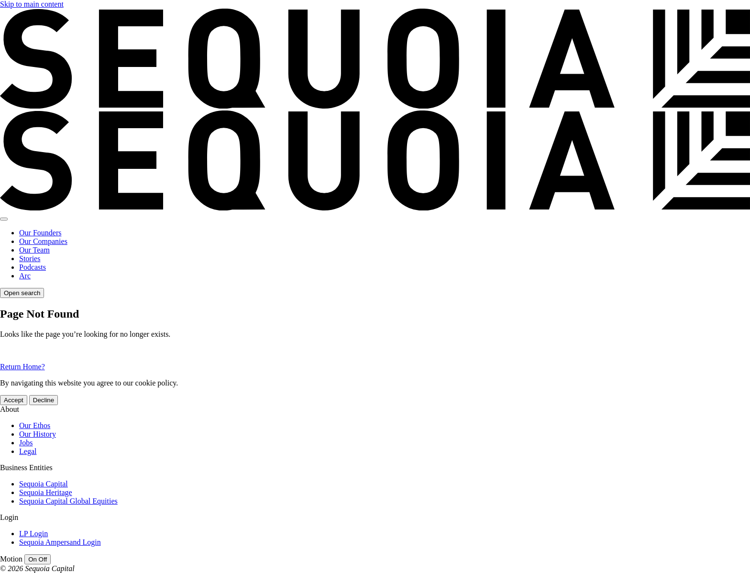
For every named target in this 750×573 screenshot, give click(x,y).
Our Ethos (34, 425)
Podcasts (32, 267)
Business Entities (26, 467)
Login (9, 517)
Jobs (26, 443)
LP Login (33, 533)
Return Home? (22, 367)
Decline (43, 400)
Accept (13, 400)
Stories (29, 258)
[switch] (37, 559)
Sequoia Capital (43, 484)
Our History (37, 434)
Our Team (34, 250)
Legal (27, 451)
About (9, 409)
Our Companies (43, 241)
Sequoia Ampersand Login (60, 542)
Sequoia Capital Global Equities (68, 501)
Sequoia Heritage (45, 492)
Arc (25, 276)
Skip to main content (32, 4)
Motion (11, 559)
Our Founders (40, 233)
